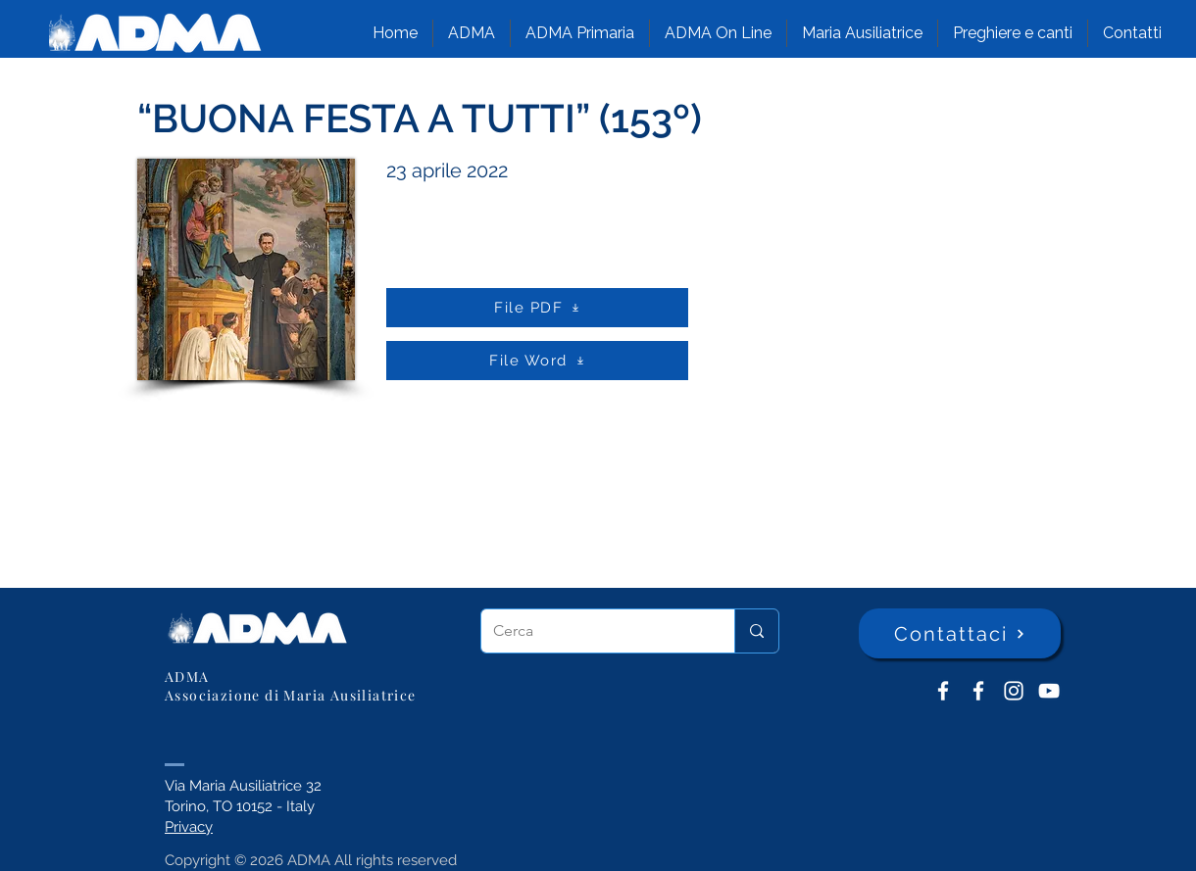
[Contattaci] (960, 633)
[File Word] (537, 360)
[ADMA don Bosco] (943, 690)
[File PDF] (537, 307)
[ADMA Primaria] (978, 690)
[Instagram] (1013, 690)
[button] (471, 33)
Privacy (189, 827)
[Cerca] (593, 631)
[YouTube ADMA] (1049, 690)
